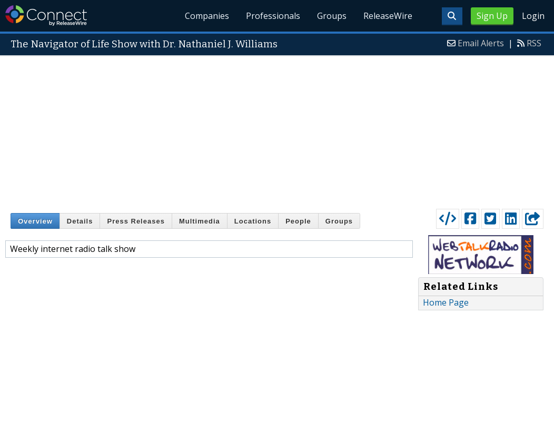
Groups (332, 16)
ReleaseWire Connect (46, 15)
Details (80, 221)
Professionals (273, 16)
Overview (35, 221)
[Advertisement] (277, 130)
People (298, 221)
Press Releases (135, 221)
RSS (534, 43)
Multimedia (199, 221)
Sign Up (492, 16)
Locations (252, 221)
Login (533, 16)
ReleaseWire (387, 16)
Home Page (446, 302)
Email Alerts (481, 43)
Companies (207, 16)
